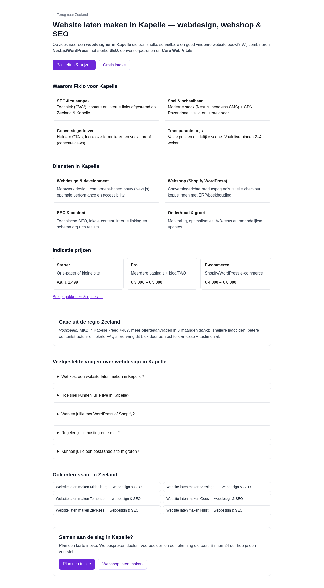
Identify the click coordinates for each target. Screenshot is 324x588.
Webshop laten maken (122, 564)
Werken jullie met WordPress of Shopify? (98, 414)
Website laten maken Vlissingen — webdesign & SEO (208, 487)
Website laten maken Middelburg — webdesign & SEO (99, 487)
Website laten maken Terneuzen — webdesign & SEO (98, 499)
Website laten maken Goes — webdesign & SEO (204, 499)
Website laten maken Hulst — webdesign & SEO (204, 510)
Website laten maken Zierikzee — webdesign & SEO (97, 510)
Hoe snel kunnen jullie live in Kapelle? (95, 395)
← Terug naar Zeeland (70, 15)
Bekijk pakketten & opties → (78, 297)
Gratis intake (114, 65)
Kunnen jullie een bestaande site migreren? (100, 451)
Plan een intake (77, 564)
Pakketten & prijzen (74, 65)
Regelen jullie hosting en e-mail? (90, 432)
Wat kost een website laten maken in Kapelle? (102, 376)
